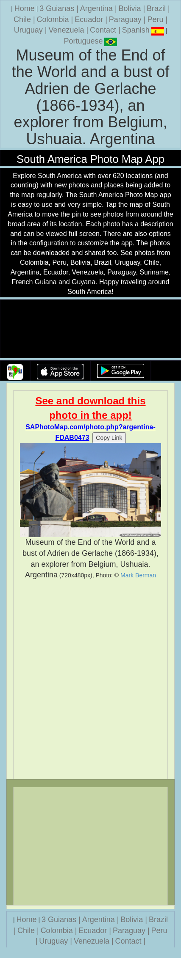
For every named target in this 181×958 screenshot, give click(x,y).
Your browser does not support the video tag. (91, 329)
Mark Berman (138, 575)
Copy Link (109, 437)
